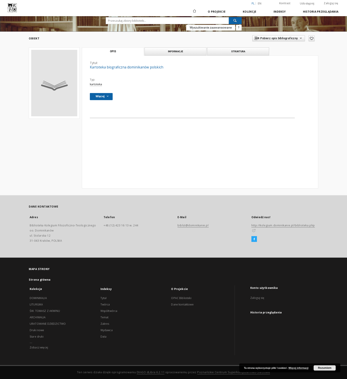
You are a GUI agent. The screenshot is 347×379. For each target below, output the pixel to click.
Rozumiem (325, 367)
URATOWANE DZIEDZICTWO (48, 324)
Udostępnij (307, 3)
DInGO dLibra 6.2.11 (151, 372)
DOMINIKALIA (38, 298)
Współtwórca (109, 311)
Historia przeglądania (320, 12)
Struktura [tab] (238, 51)
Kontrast (284, 3)
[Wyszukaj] (235, 20)
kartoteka (96, 84)
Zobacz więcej (39, 347)
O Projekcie (217, 12)
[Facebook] (254, 239)
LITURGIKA (36, 304)
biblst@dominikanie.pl (193, 225)
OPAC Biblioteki (181, 298)
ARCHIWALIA (38, 317)
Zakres (104, 324)
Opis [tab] (113, 51)
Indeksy (280, 12)
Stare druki (37, 336)
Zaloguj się (331, 3)
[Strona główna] (194, 11)
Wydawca (106, 330)
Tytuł (103, 298)
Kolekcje (249, 12)
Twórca (105, 304)
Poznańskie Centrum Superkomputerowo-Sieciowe (233, 372)
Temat (104, 317)
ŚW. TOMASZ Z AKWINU (45, 311)
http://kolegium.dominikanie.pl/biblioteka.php (283, 225)
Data (103, 336)
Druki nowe (37, 330)
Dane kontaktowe (182, 304)
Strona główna (40, 280)
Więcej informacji (298, 368)
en (259, 3)
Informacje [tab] (175, 51)
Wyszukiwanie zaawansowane (211, 27)
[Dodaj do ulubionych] (311, 38)
